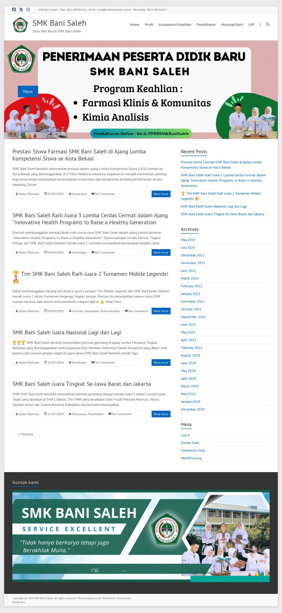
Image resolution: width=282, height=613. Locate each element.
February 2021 (191, 347)
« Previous (25, 434)
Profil (149, 24)
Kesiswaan (92, 311)
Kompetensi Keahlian (175, 24)
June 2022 (188, 270)
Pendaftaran (206, 24)
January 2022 (190, 293)
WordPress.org (191, 458)
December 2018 (193, 409)
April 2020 (188, 378)
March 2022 (190, 278)
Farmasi (77, 311)
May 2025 (188, 239)
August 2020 (190, 355)
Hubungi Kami (232, 24)
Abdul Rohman (29, 194)
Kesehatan (79, 194)
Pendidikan (96, 414)
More (28, 91)
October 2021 (191, 309)
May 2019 (188, 394)
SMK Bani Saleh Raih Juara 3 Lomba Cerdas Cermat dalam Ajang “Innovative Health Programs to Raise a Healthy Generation (90, 219)
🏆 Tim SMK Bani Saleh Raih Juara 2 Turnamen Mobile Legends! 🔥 (90, 277)
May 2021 (188, 332)
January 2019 (190, 401)
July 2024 (188, 247)
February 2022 (191, 286)
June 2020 (188, 363)
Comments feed (193, 450)
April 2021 (188, 340)
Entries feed (190, 442)
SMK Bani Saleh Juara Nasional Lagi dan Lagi (66, 332)
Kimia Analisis (110, 311)
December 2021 (193, 301)
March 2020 (190, 386)
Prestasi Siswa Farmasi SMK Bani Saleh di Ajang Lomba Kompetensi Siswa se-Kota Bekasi (79, 155)
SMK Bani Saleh (59, 23)
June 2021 (188, 324)
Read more (161, 194)
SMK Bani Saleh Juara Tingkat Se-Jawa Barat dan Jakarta (81, 383)
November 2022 (193, 263)
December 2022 (193, 255)
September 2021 (193, 317)
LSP (251, 24)
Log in (185, 435)
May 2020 (188, 370)
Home (134, 24)
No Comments (105, 194)
